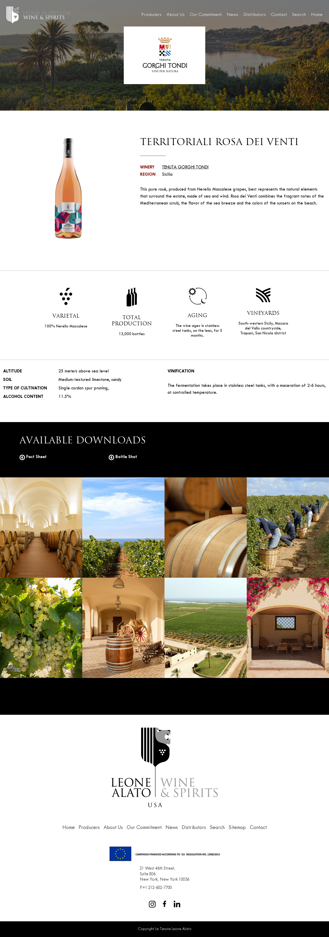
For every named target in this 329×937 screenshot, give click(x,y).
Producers (151, 15)
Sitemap (237, 827)
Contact (279, 15)
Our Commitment (206, 15)
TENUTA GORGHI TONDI (185, 167)
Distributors (254, 15)
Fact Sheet (33, 457)
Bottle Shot (123, 457)
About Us (176, 15)
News (232, 15)
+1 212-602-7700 (157, 888)
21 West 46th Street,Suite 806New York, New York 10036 (164, 874)
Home (317, 15)
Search (299, 15)
